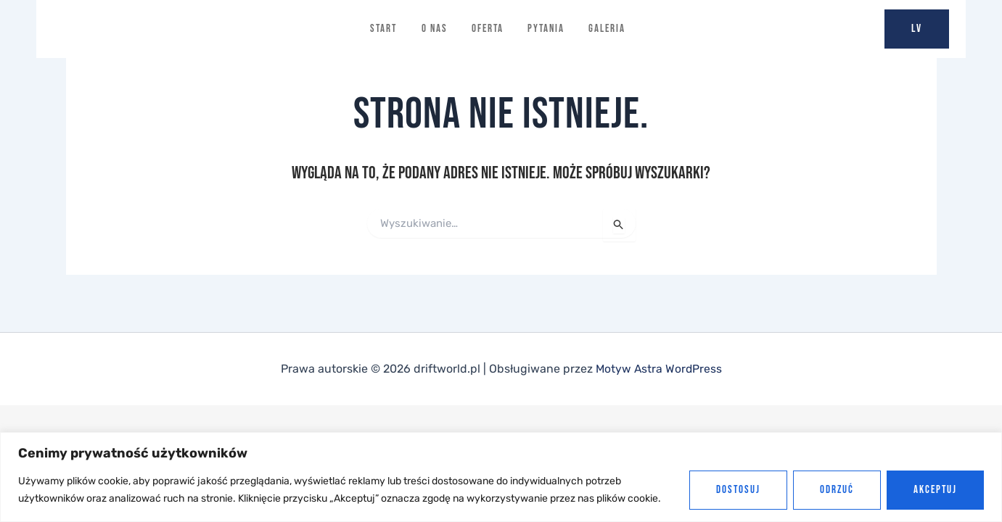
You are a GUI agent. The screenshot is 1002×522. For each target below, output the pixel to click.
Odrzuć (837, 490)
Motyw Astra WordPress (658, 369)
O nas (434, 29)
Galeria (608, 29)
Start (382, 29)
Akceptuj (935, 490)
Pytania (546, 29)
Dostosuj (738, 490)
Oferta (488, 29)
